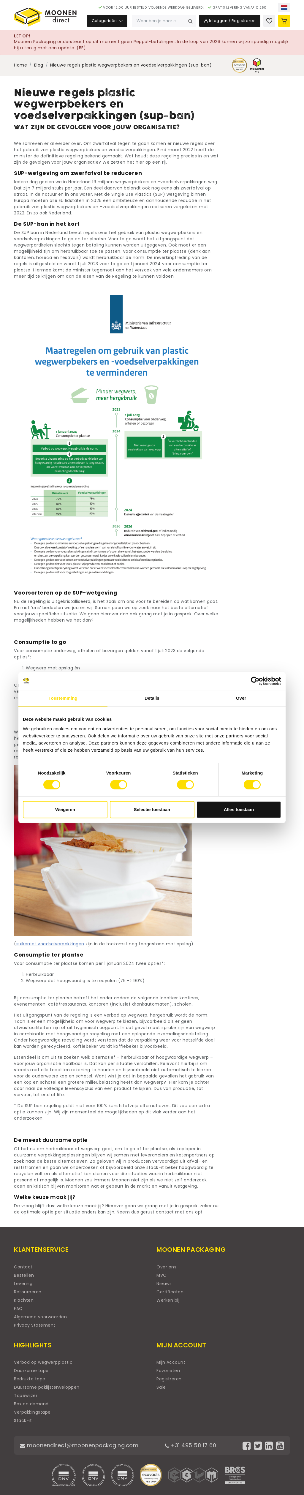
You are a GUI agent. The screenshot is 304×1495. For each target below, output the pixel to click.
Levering (23, 1284)
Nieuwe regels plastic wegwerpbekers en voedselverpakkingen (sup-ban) (131, 65)
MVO (161, 1275)
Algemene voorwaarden (40, 1317)
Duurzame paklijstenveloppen (47, 1387)
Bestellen (24, 1275)
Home (20, 65)
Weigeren (65, 809)
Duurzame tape (31, 1371)
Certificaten (169, 1292)
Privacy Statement (35, 1325)
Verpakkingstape (32, 1412)
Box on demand (31, 1404)
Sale (161, 1387)
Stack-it (23, 1420)
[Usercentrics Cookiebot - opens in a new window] (255, 681)
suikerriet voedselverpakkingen (50, 944)
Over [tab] (241, 698)
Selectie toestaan (152, 809)
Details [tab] (152, 698)
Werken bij (167, 1300)
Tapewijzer (25, 1395)
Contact (23, 1267)
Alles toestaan (239, 809)
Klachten (24, 1300)
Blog (38, 65)
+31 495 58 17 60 (190, 1445)
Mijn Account (170, 1362)
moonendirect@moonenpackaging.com (79, 1445)
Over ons (166, 1267)
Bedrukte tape (29, 1379)
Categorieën (107, 20)
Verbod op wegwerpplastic (43, 1362)
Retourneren (28, 1292)
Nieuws (164, 1284)
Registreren (169, 1379)
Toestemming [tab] (62, 698)
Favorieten (168, 1371)
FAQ (18, 1308)
